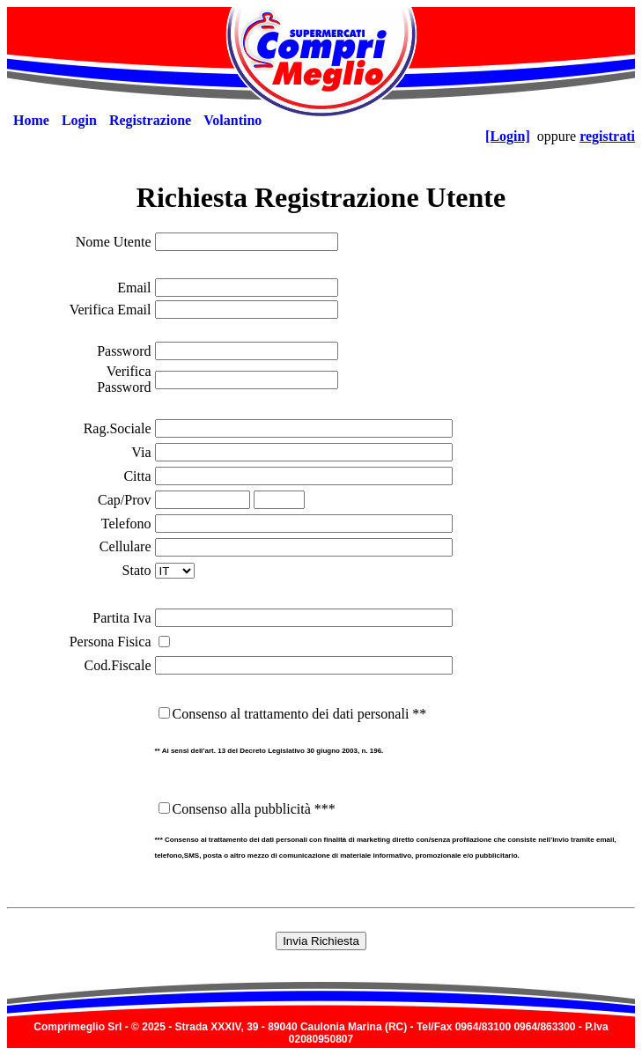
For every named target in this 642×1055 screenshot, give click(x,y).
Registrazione (150, 120)
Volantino (232, 120)
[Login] (507, 136)
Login (79, 120)
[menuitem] (31, 121)
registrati (607, 136)
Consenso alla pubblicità (242, 808)
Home (31, 120)
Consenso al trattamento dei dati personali (291, 713)
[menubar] (137, 121)
